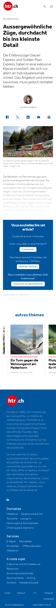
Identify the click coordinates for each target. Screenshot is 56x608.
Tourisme (12, 519)
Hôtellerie (12, 514)
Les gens (25, 519)
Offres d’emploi (32, 546)
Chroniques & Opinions (20, 528)
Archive (31, 578)
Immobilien (13, 546)
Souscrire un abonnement (28, 284)
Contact (11, 583)
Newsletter (25, 541)
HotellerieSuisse (28, 583)
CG (35, 593)
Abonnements (15, 578)
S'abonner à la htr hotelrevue (23, 564)
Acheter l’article (28, 266)
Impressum (21, 593)
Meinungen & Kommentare (22, 523)
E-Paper (11, 541)
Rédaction (13, 569)
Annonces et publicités (20, 573)
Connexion (28, 249)
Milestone (12, 551)
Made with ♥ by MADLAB (42, 605)
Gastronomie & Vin (32, 514)
